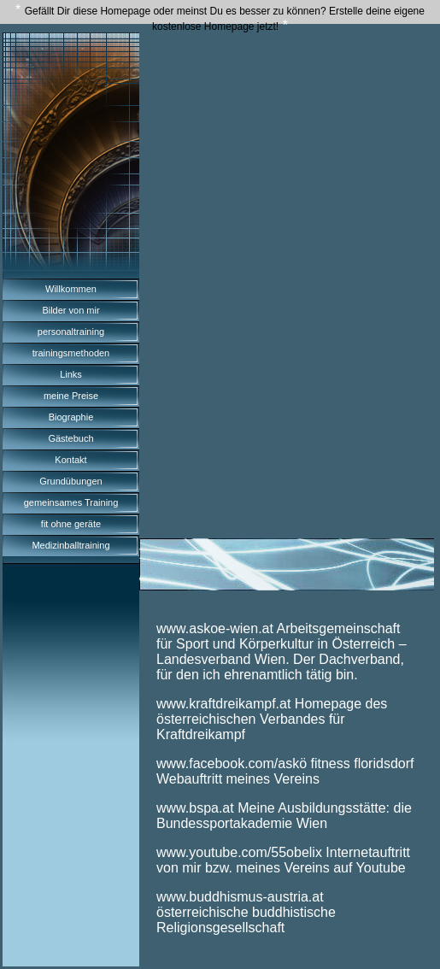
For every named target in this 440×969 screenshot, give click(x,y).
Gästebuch (70, 438)
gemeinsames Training (71, 502)
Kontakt (70, 460)
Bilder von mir (70, 310)
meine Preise (71, 396)
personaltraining (71, 331)
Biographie (71, 417)
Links (71, 374)
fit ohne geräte (71, 524)
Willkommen (71, 289)
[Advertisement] (286, 165)
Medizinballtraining (70, 545)
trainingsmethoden (71, 353)
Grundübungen (70, 481)
